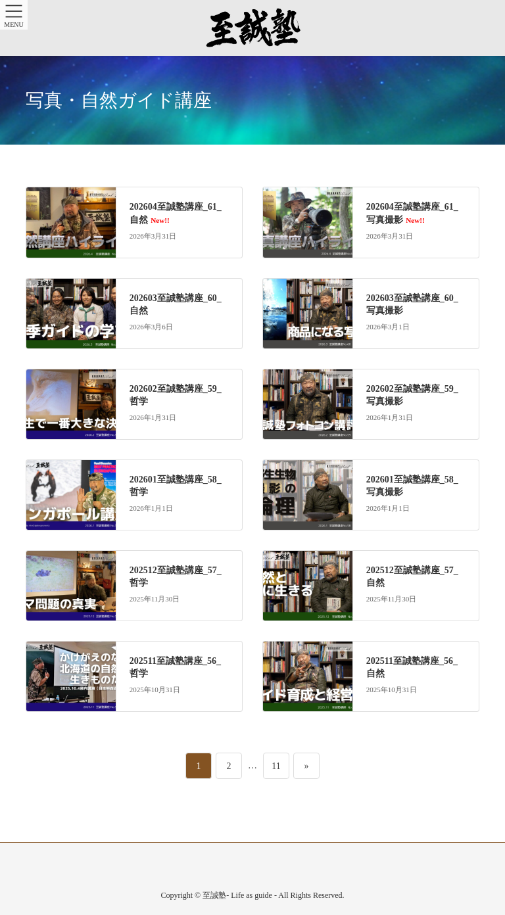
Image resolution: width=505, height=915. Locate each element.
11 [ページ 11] (275, 762)
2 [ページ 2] (230, 762)
